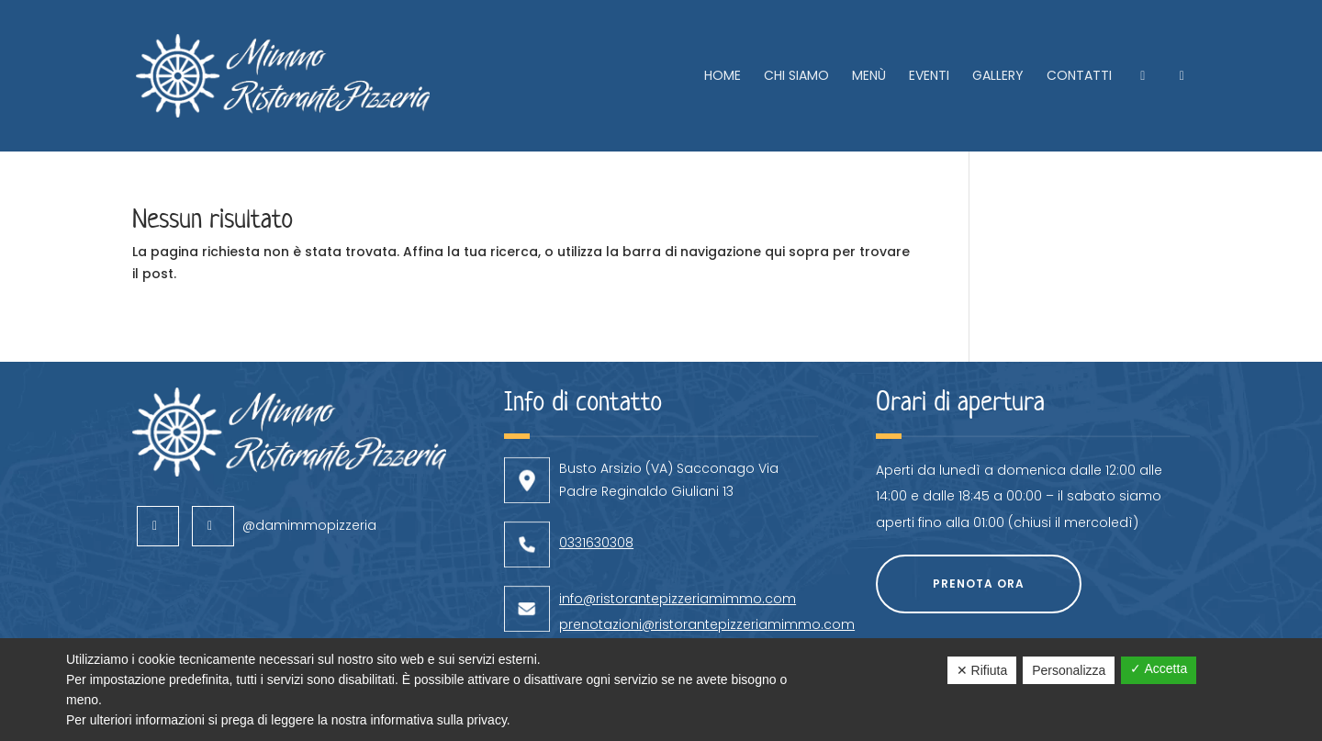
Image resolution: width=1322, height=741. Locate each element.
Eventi (929, 76)
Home (722, 76)
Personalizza (1068, 670)
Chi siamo (796, 76)
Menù (869, 76)
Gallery (998, 76)
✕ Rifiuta (982, 670)
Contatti (1079, 76)
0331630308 (596, 495)
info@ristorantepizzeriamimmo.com (677, 551)
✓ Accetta (1158, 668)
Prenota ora (979, 536)
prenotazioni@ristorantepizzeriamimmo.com (707, 576)
